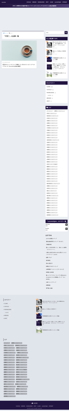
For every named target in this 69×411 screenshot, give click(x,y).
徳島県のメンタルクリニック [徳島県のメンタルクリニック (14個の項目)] (52, 162)
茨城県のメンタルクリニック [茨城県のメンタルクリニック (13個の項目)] (52, 205)
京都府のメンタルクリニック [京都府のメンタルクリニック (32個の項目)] (52, 121)
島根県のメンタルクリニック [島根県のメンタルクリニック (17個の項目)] (52, 157)
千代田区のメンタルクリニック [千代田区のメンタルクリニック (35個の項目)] (52, 128)
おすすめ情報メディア (51, 239)
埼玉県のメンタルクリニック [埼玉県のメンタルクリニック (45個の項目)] (52, 135)
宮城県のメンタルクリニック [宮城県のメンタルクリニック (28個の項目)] (52, 147)
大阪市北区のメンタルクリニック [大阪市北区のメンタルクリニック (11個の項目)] (53, 140)
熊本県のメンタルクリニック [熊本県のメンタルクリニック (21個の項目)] (52, 193)
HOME (35, 404)
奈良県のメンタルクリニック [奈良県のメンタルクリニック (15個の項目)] (52, 145)
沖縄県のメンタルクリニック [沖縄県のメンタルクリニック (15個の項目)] (52, 186)
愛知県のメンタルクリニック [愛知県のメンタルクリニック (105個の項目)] (52, 169)
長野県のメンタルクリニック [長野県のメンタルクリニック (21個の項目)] (52, 210)
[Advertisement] (34, 19)
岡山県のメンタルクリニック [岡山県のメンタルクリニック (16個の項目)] (21, 366)
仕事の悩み (48, 224)
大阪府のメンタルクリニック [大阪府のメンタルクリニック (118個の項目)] (9, 361)
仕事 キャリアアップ (51, 283)
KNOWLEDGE (41, 2)
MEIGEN (34, 2)
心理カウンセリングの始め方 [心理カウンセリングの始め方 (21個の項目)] (52, 164)
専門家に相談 (49, 289)
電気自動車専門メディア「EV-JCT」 (55, 242)
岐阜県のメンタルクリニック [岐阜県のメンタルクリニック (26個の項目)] (52, 152)
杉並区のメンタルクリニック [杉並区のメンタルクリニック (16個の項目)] (52, 176)
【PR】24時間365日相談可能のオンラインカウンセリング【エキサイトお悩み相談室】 (34, 6)
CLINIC (51, 2)
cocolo (4, 2)
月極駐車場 (49, 245)
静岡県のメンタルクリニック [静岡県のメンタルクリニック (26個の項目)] (52, 213)
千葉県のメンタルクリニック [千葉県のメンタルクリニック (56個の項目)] (52, 130)
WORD (50, 96)
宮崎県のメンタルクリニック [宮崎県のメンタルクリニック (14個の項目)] (52, 150)
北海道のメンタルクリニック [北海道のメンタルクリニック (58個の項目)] (52, 126)
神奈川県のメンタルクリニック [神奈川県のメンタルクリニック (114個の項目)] (52, 196)
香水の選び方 (49, 264)
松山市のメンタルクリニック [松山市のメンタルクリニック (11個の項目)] (52, 181)
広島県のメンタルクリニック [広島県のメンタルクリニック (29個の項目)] (52, 159)
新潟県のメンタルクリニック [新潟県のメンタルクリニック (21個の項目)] (52, 174)
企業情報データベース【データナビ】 (55, 270)
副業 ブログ (49, 258)
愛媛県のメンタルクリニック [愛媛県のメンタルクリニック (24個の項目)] (52, 167)
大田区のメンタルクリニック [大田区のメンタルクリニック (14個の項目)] (52, 138)
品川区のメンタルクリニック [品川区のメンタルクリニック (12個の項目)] (52, 133)
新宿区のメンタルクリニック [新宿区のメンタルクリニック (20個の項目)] (9, 375)
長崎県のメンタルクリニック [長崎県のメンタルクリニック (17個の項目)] (52, 208)
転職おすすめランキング (52, 267)
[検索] (66, 32)
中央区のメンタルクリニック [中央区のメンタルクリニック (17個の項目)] (52, 118)
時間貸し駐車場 (50, 273)
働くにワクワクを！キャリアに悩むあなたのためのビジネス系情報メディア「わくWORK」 (56, 278)
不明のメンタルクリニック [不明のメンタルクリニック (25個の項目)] (51, 113)
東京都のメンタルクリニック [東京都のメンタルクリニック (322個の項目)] (52, 179)
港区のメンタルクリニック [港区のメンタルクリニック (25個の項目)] (51, 191)
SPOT (47, 2)
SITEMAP (64, 2)
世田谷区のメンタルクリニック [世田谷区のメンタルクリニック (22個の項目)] (52, 116)
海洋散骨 (48, 261)
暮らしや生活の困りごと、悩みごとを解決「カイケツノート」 (56, 249)
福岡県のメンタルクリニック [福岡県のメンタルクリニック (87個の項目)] (52, 198)
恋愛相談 (48, 286)
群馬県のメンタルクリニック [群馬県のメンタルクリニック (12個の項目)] (52, 203)
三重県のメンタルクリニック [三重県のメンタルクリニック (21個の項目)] (59, 111)
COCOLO (29, 2)
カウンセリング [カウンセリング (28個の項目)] (49, 111)
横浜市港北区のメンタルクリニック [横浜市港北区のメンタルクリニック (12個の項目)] (53, 184)
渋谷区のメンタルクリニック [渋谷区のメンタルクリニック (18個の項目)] (52, 188)
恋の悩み (47, 229)
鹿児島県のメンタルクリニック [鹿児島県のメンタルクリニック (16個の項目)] (52, 215)
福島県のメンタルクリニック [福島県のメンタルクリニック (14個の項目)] (52, 200)
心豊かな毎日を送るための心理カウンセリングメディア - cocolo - (56, 254)
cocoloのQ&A (58, 2)
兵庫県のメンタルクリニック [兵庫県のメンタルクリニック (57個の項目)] (52, 123)
